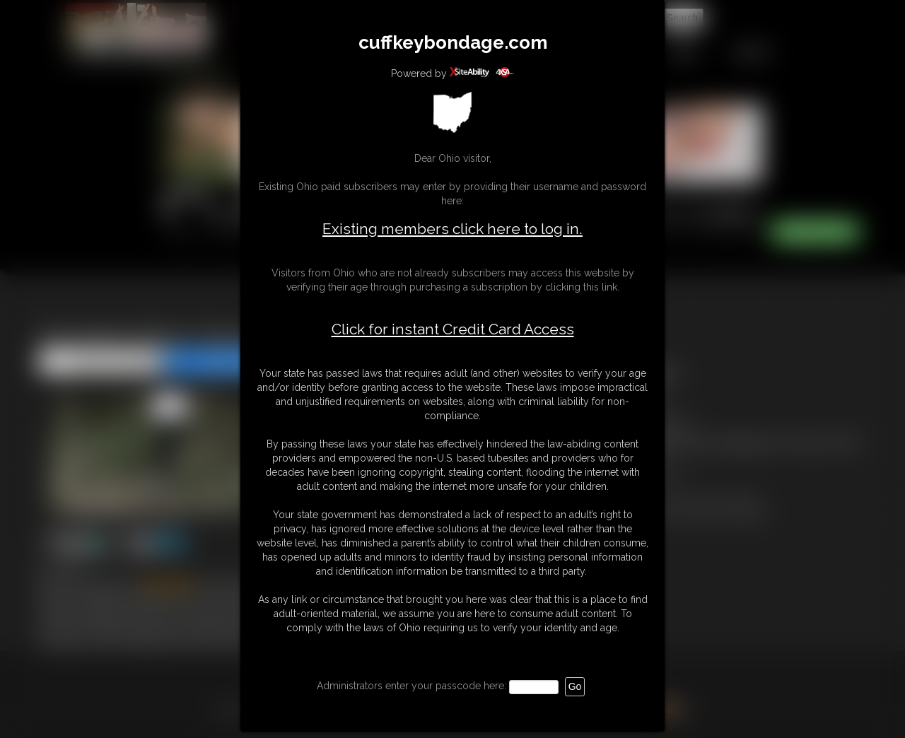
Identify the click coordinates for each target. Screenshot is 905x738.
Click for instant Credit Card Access (453, 329)
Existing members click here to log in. (452, 229)
